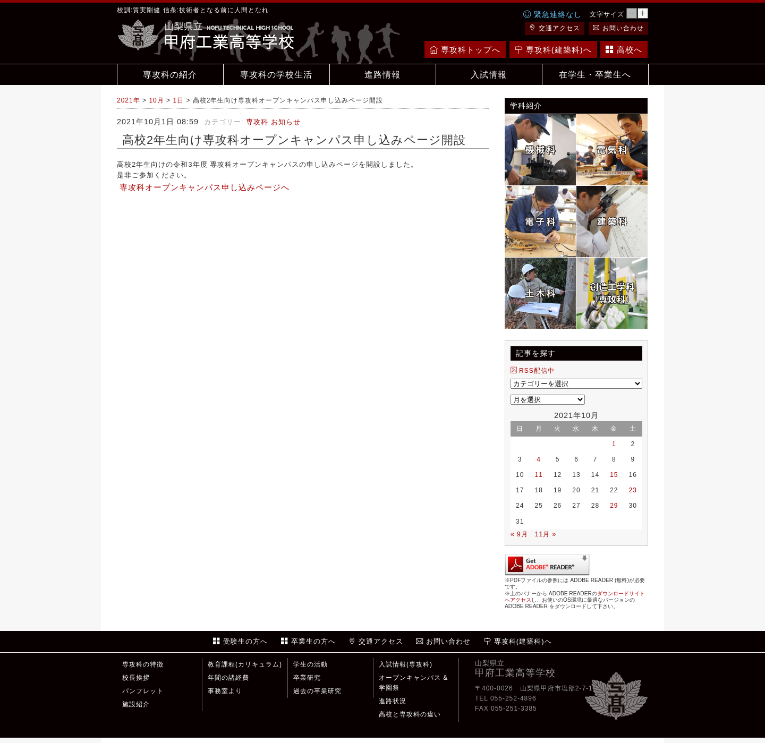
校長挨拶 (136, 677)
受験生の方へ (240, 641)
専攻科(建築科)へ (553, 49)
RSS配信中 (533, 370)
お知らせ (286, 122)
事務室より (225, 691)
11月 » (545, 534)
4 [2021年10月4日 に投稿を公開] (539, 459)
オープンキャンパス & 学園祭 (413, 682)
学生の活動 (310, 664)
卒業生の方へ (308, 641)
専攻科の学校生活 (276, 74)
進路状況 (392, 701)
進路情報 (382, 74)
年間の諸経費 (228, 677)
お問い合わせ (618, 28)
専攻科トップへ (465, 49)
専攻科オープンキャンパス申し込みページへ (205, 187)
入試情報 (489, 74)
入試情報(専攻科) (405, 664)
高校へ (624, 49)
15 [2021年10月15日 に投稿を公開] (614, 475)
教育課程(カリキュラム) (245, 664)
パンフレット (143, 691)
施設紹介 (136, 704)
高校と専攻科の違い (410, 714)
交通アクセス (554, 28)
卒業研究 (307, 677)
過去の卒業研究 (317, 691)
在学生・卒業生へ (595, 74)
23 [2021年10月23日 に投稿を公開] (633, 490)
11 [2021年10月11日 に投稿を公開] (538, 475)
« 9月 (519, 534)
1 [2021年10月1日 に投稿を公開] (614, 444)
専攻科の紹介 (170, 74)
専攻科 (257, 122)
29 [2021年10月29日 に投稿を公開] (614, 505)
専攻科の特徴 (143, 664)
